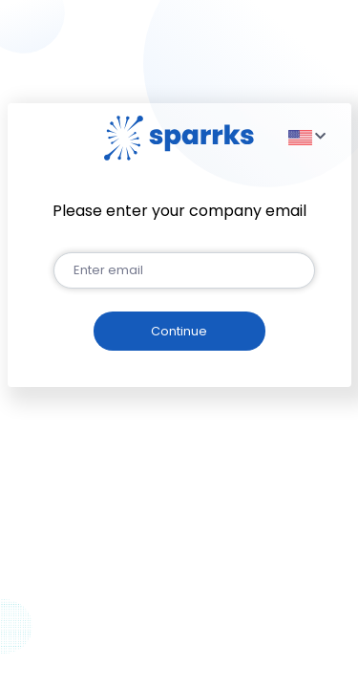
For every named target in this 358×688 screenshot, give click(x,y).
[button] (305, 136)
